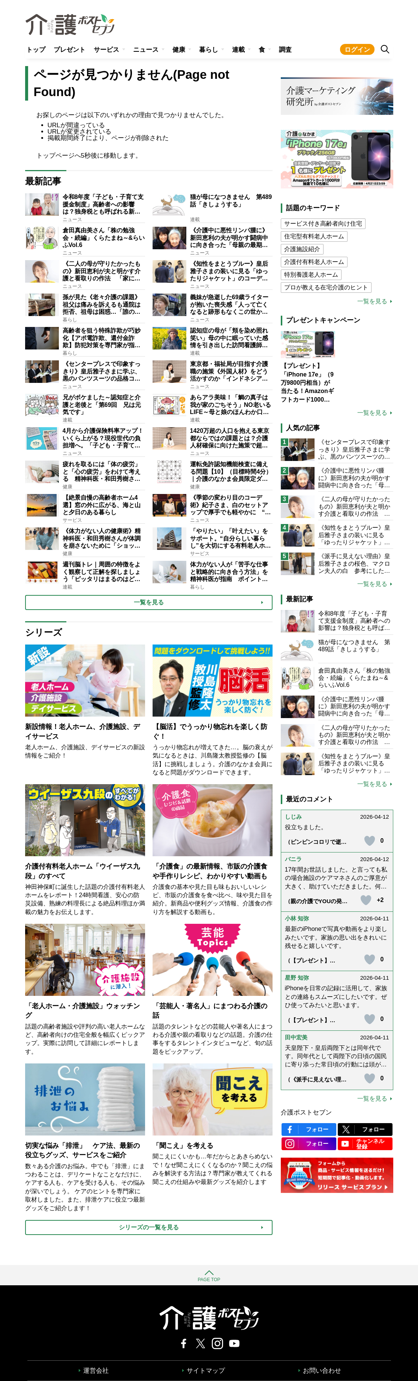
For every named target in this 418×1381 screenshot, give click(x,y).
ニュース (146, 49)
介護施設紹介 (302, 249)
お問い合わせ (322, 1370)
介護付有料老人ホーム (314, 262)
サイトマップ (206, 1370)
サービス (106, 49)
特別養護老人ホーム (311, 274)
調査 (285, 49)
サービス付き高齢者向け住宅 (323, 223)
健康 (178, 49)
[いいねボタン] (369, 840)
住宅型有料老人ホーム (314, 236)
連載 (238, 49)
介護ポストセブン (306, 1112)
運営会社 (96, 1370)
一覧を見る (372, 301)
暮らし (208, 49)
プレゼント (69, 49)
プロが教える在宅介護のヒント (326, 287)
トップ (35, 49)
